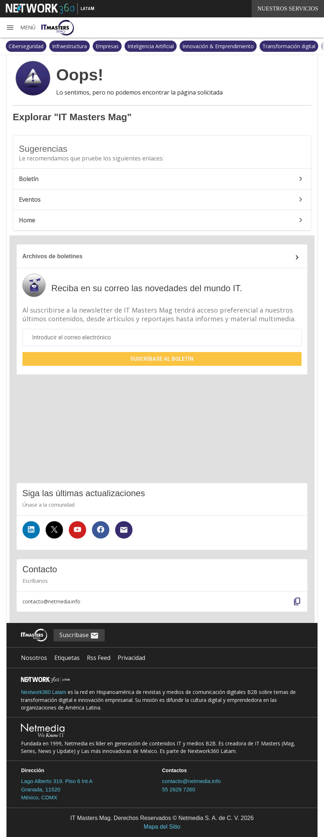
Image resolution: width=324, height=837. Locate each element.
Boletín (162, 179)
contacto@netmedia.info (191, 781)
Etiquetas (67, 658)
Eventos (162, 199)
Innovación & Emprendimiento (218, 46)
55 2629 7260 (178, 789)
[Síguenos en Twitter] (54, 530)
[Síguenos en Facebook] (100, 530)
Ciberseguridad (26, 46)
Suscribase (79, 635)
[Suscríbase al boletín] (123, 530)
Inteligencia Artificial (150, 46)
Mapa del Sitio (162, 827)
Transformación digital (288, 46)
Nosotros (34, 658)
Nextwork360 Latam (43, 692)
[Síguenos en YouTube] (77, 530)
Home (162, 220)
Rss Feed (98, 658)
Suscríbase (162, 359)
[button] (20, 27)
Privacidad (131, 658)
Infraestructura (69, 46)
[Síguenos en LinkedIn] (31, 530)
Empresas (107, 46)
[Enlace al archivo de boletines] (162, 257)
